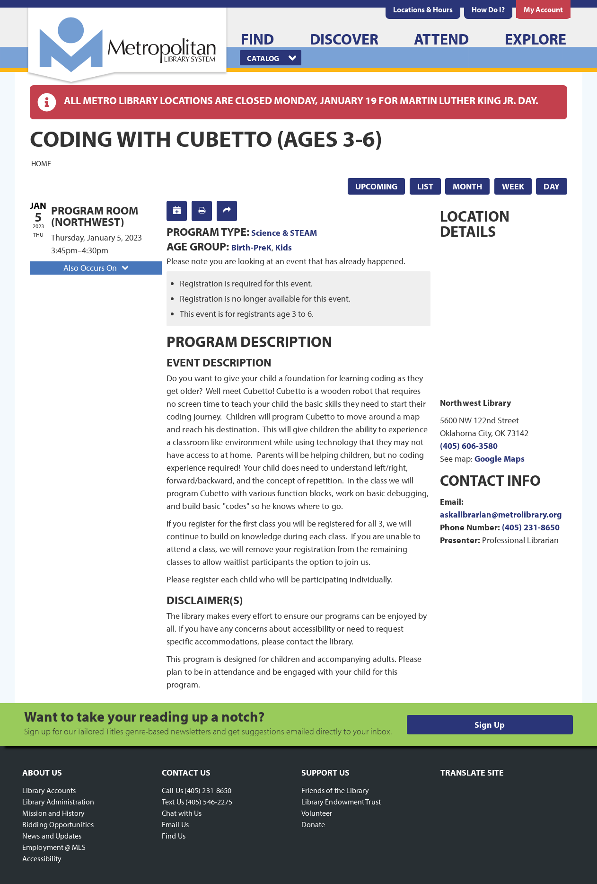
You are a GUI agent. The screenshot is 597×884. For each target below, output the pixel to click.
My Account (543, 9)
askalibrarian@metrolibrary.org (501, 514)
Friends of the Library (335, 790)
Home (41, 163)
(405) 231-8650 (531, 527)
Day (552, 186)
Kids (283, 247)
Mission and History (53, 813)
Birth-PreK (251, 247)
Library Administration (58, 801)
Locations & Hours (423, 9)
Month (467, 186)
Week (513, 186)
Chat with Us (182, 813)
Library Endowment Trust (341, 801)
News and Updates (52, 835)
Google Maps (499, 458)
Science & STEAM (284, 232)
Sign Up (489, 724)
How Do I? (488, 9)
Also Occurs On (97, 267)
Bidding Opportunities (58, 824)
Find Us (173, 835)
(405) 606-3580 (469, 445)
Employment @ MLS (54, 847)
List (425, 186)
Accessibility (41, 858)
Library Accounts (49, 790)
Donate (313, 824)
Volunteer (317, 813)
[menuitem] (423, 9)
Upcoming (376, 186)
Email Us (175, 824)
